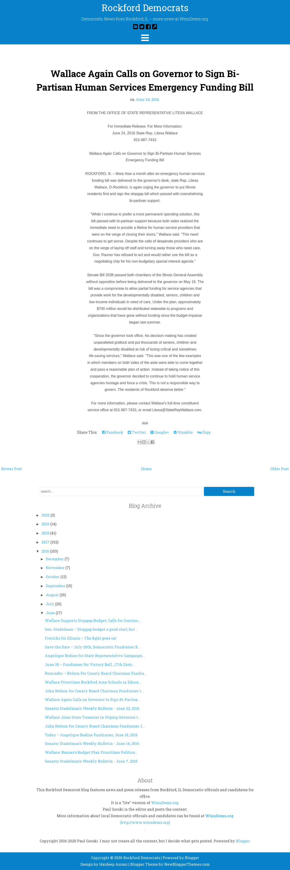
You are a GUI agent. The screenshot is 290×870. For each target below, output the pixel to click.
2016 (45, 551)
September (56, 585)
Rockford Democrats (145, 8)
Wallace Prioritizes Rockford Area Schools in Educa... (93, 682)
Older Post (279, 468)
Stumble (183, 432)
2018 (45, 533)
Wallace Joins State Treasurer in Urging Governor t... (93, 717)
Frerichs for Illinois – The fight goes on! (80, 638)
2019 (45, 524)
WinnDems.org (164, 802)
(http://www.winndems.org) (145, 822)
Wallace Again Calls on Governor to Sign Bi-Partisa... (92, 699)
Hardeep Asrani (113, 864)
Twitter (137, 432)
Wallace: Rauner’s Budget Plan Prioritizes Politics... (91, 752)
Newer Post (11, 468)
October (53, 576)
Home (146, 468)
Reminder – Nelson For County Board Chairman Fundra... (96, 673)
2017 (45, 542)
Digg (204, 432)
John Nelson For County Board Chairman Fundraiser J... (95, 726)
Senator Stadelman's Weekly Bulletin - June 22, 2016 (92, 708)
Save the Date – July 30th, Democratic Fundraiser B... (92, 647)
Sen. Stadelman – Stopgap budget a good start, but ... (91, 629)
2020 (46, 515)
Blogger (243, 841)
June (51, 612)
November (55, 567)
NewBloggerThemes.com (187, 864)
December (55, 558)
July (50, 604)
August (53, 594)
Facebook (112, 432)
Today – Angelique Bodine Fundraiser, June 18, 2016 (91, 734)
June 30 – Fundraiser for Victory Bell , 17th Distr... (90, 664)
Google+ (159, 432)
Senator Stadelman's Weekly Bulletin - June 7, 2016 (91, 761)
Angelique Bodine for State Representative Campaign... (95, 655)
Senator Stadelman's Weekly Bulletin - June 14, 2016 (92, 743)
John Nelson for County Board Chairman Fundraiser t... (94, 691)
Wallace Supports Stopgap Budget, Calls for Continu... (93, 620)
